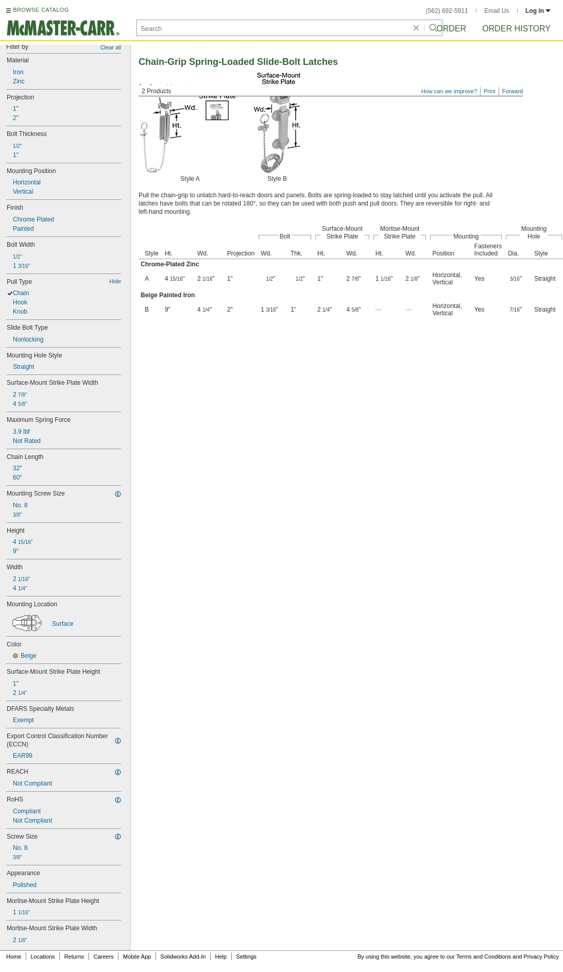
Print (490, 91)
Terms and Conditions (483, 956)
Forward (512, 91)
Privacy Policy (541, 956)
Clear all (110, 47)
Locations (43, 956)
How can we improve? (449, 91)
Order (451, 28)
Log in (538, 10)
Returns (74, 956)
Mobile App (137, 956)
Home (13, 956)
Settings (246, 956)
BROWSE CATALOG (41, 10)
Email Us (496, 10)
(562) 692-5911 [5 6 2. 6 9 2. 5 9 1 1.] (447, 10)
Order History (516, 28)
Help (221, 956)
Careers (103, 956)
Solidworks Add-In (183, 956)
